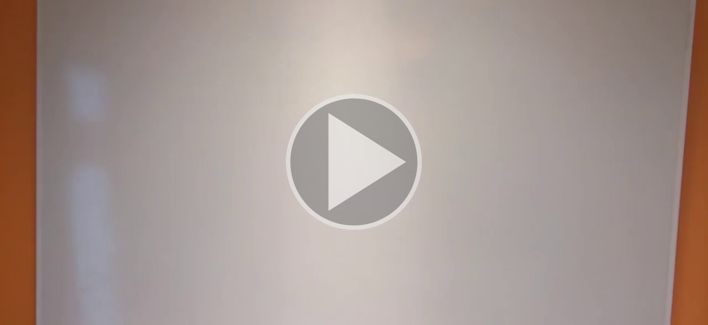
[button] (354, 162)
